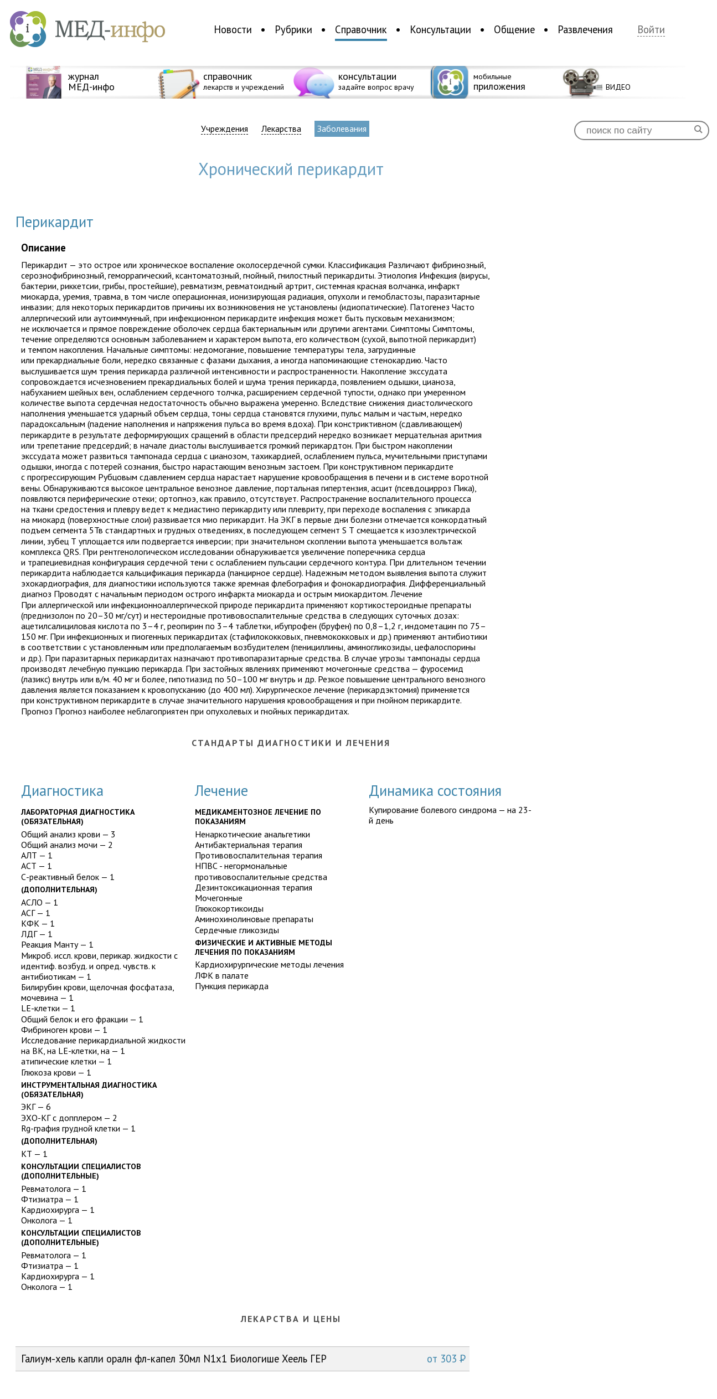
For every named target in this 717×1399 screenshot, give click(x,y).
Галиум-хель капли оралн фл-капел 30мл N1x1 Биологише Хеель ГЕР (243, 1358)
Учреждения (224, 129)
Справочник (361, 29)
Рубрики (293, 29)
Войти (651, 29)
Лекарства (281, 129)
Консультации (440, 29)
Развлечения (585, 29)
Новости (233, 29)
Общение (514, 29)
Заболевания (342, 128)
